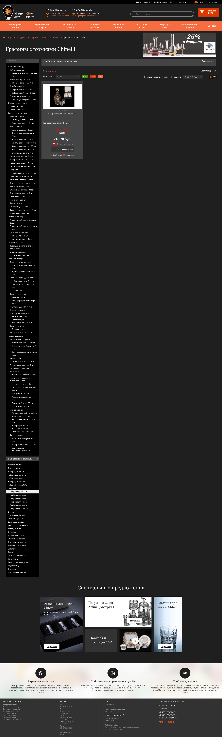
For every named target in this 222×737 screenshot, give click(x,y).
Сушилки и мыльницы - (23, 286)
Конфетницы (13, 559)
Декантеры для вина (16, 522)
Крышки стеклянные (17, 555)
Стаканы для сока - (22, 153)
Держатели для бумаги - (23, 440)
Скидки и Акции (160, 2)
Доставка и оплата (143, 2)
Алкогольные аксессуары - (24, 420)
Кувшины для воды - (21, 176)
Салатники (12, 549)
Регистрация (211, 2)
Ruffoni (62, 726)
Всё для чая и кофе (18, 294)
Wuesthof (63, 734)
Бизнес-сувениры (17, 410)
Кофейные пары (17, 86)
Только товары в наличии (155, 77)
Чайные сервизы (17, 70)
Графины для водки (18, 505)
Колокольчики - (21, 406)
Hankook (63, 715)
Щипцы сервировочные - (23, 273)
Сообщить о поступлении (62, 149)
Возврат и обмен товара (114, 723)
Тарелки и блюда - (23, 403)
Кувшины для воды (16, 518)
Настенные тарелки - (23, 374)
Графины (34, 37)
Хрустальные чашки (17, 542)
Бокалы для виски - (22, 139)
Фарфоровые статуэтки (20, 339)
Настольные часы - (23, 384)
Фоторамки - (20, 393)
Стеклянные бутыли (16, 515)
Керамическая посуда (42, 26)
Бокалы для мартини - (24, 143)
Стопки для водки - (22, 119)
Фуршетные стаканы (17, 535)
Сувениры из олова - (23, 431)
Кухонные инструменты (20, 262)
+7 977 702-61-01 (167, 705)
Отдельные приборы (19, 232)
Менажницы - (20, 200)
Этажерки (12, 569)
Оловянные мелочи (18, 252)
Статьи (173, 2)
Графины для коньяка (19, 508)
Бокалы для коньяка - (24, 146)
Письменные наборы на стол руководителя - (24, 414)
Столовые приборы (95, 26)
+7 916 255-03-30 (167, 715)
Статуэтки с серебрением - (24, 347)
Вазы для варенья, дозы (18, 562)
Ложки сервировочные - (23, 266)
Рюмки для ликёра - (23, 123)
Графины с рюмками (49, 37)
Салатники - (17, 196)
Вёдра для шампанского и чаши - (21, 247)
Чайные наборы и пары (20, 79)
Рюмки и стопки (17, 116)
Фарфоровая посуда (15, 26)
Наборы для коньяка (17, 475)
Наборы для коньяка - (22, 159)
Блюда (10, 552)
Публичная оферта (112, 725)
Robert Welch (65, 724)
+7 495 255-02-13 (167, 712)
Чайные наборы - (22, 83)
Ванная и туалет (17, 435)
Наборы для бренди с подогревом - (21, 427)
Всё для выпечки (17, 326)
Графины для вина (18, 498)
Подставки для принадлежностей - (23, 321)
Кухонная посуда (142, 26)
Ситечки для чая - (22, 307)
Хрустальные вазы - (23, 361)
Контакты (182, 2)
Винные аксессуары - (21, 332)
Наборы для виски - (21, 156)
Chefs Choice (65, 711)
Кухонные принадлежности (22, 277)
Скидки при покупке (65, 144)
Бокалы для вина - (22, 130)
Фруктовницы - (19, 213)
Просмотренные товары (114, 729)
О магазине (109, 705)
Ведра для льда (14, 528)
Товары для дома (164, 26)
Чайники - (19, 297)
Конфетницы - (19, 206)
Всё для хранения (17, 310)
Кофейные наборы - (23, 93)
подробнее (52, 646)
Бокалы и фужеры (17, 126)
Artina (62, 709)
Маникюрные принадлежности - (22, 449)
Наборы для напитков (17, 481)
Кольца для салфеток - (24, 99)
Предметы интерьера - (22, 365)
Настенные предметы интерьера (19, 369)
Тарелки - (16, 106)
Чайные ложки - (21, 235)
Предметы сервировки (20, 96)
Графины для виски (18, 502)
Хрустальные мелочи (17, 572)
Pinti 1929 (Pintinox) (67, 719)
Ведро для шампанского (18, 525)
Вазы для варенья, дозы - (23, 210)
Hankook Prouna (66, 717)
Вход (202, 2)
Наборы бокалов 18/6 (17, 485)
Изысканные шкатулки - (23, 398)
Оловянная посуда (118, 26)
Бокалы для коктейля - (24, 149)
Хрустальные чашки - (22, 193)
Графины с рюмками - (24, 173)
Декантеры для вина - (22, 179)
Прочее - (18, 290)
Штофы (11, 512)
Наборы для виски (16, 471)
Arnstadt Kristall (66, 707)
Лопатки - (18, 329)
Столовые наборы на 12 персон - (23, 227)
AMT (61, 705)
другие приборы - (22, 239)
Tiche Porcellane (66, 732)
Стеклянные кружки (16, 538)
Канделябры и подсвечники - (24, 389)
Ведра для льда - (19, 186)
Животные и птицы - (24, 342)
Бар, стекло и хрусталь (69, 26)
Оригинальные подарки (189, 26)
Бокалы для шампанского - (23, 134)
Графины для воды (18, 495)
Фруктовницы (14, 565)
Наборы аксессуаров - (24, 444)
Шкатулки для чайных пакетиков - (21, 315)
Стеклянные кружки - (22, 189)
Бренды (212, 25)
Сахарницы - (18, 109)
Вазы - (15, 358)
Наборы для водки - (21, 163)
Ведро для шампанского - (23, 183)
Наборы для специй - (23, 281)
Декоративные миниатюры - (24, 353)
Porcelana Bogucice (67, 722)
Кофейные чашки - (22, 89)
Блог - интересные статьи (114, 707)
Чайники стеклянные (17, 545)
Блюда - (16, 203)
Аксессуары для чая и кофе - (24, 302)
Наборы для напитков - (22, 166)
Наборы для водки (16, 478)
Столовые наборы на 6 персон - (23, 221)
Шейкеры (12, 532)
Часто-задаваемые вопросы (115, 709)
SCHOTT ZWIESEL (66, 728)
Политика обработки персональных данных (122, 727)
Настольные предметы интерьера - (20, 379)
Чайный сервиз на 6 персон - (24, 74)
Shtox (62, 730)
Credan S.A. (64, 713)
